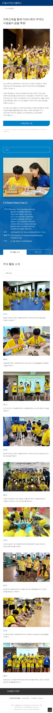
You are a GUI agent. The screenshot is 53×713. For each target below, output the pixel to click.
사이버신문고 (26, 698)
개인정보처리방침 (15, 698)
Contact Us (40, 698)
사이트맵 (33, 698)
